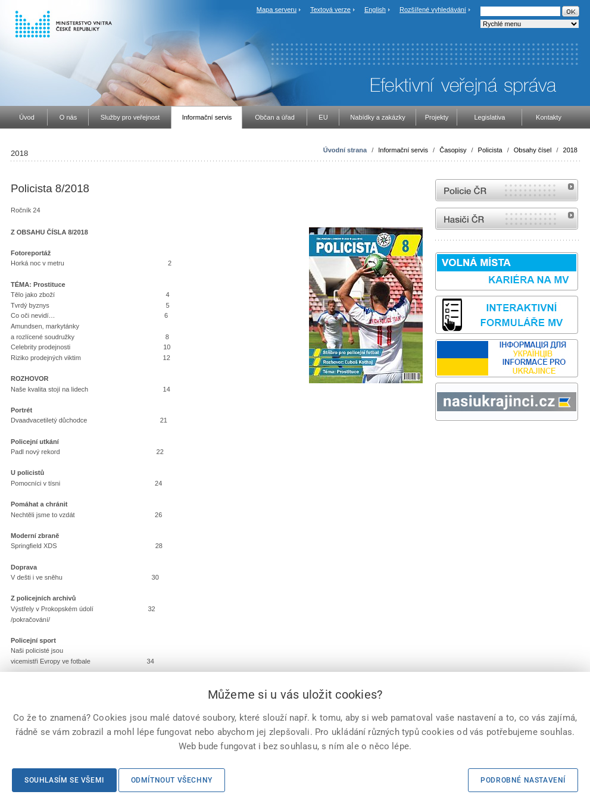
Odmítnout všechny (172, 780)
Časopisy (452, 150)
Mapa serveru (276, 9)
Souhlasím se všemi (64, 780)
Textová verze (330, 9)
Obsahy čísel (533, 150)
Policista (490, 150)
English (375, 9)
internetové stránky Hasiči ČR (506, 219)
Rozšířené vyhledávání (432, 9)
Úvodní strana (345, 150)
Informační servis (403, 150)
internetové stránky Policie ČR (506, 190)
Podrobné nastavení (523, 780)
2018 (570, 150)
